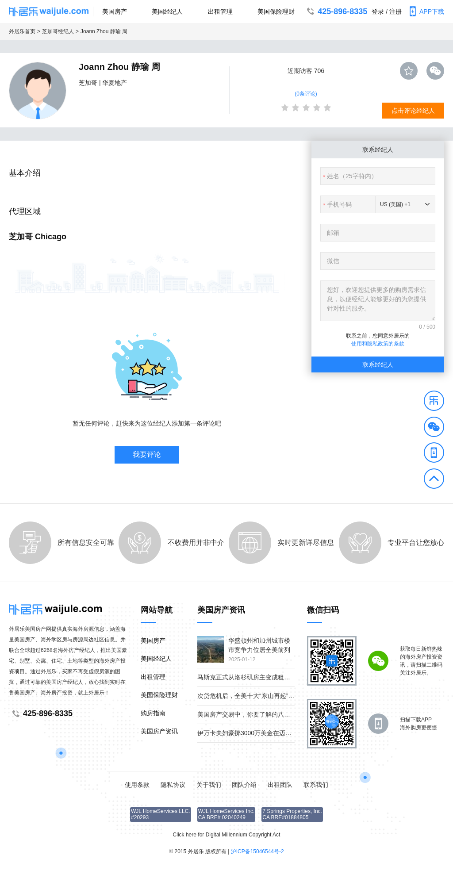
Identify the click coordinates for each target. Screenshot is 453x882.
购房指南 (153, 713)
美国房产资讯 (159, 731)
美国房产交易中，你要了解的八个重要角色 (256, 714)
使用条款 (137, 784)
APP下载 (425, 11)
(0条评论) (306, 94)
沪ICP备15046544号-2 (257, 851)
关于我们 (208, 784)
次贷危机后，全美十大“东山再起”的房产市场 (258, 695)
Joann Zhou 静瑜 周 (104, 31)
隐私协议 (173, 784)
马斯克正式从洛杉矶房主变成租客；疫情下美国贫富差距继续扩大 (287, 677)
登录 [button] (378, 11)
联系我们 (315, 784)
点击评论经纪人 (413, 110)
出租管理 (220, 11)
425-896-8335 (336, 11)
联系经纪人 (377, 364)
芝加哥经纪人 (58, 31)
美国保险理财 (276, 11)
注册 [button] (395, 11)
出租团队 (280, 784)
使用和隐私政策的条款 (377, 344)
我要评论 (147, 454)
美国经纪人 (167, 11)
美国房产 (114, 11)
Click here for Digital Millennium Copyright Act (226, 835)
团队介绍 (244, 784)
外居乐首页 (22, 31)
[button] (434, 402)
